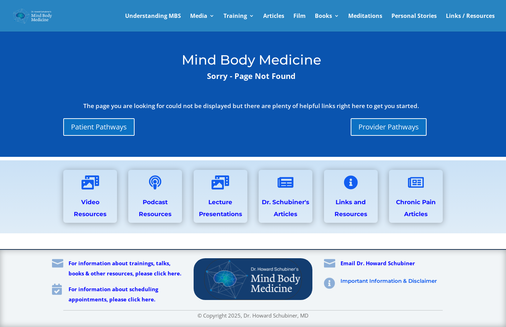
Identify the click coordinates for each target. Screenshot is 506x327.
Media (198, 16)
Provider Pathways (388, 127)
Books (323, 16)
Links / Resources (470, 16)
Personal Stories (414, 16)
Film (299, 16)
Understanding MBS (153, 16)
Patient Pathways (99, 127)
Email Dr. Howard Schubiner (377, 263)
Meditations (365, 16)
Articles (273, 16)
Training (235, 16)
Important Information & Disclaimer (388, 281)
